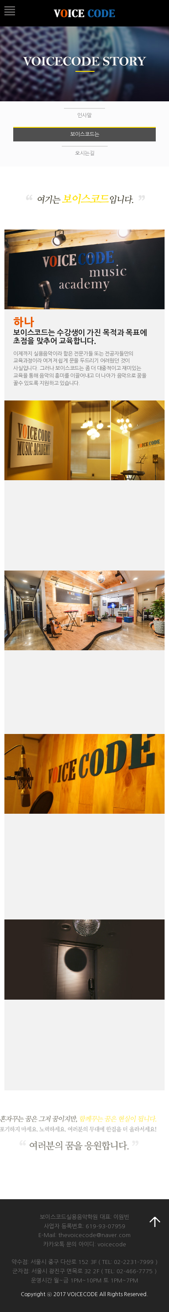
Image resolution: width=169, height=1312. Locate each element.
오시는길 (84, 153)
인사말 (84, 115)
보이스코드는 (84, 134)
